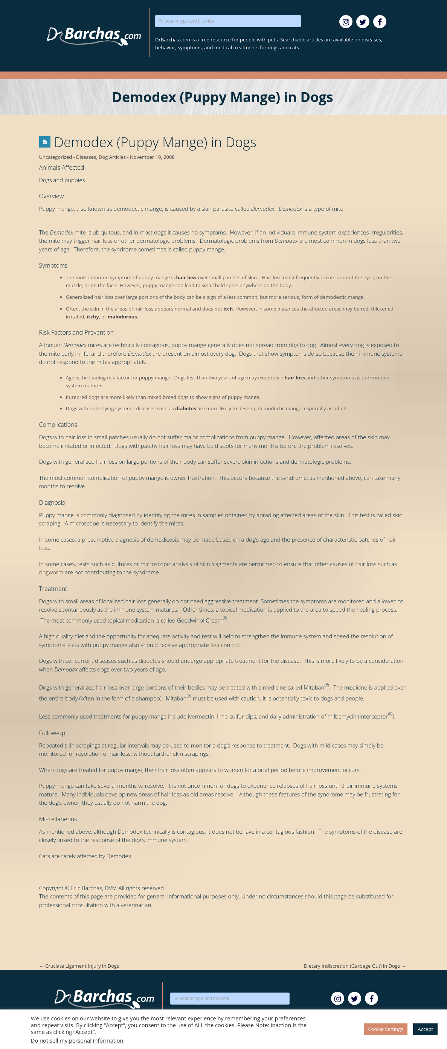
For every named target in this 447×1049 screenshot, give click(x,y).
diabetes (149, 660)
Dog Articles (112, 157)
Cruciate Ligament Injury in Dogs (79, 965)
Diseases (86, 157)
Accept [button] (425, 1029)
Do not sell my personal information (77, 1040)
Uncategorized (55, 157)
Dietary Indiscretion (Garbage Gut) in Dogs (355, 965)
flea (215, 645)
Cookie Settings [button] (385, 1029)
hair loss (102, 240)
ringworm (51, 572)
